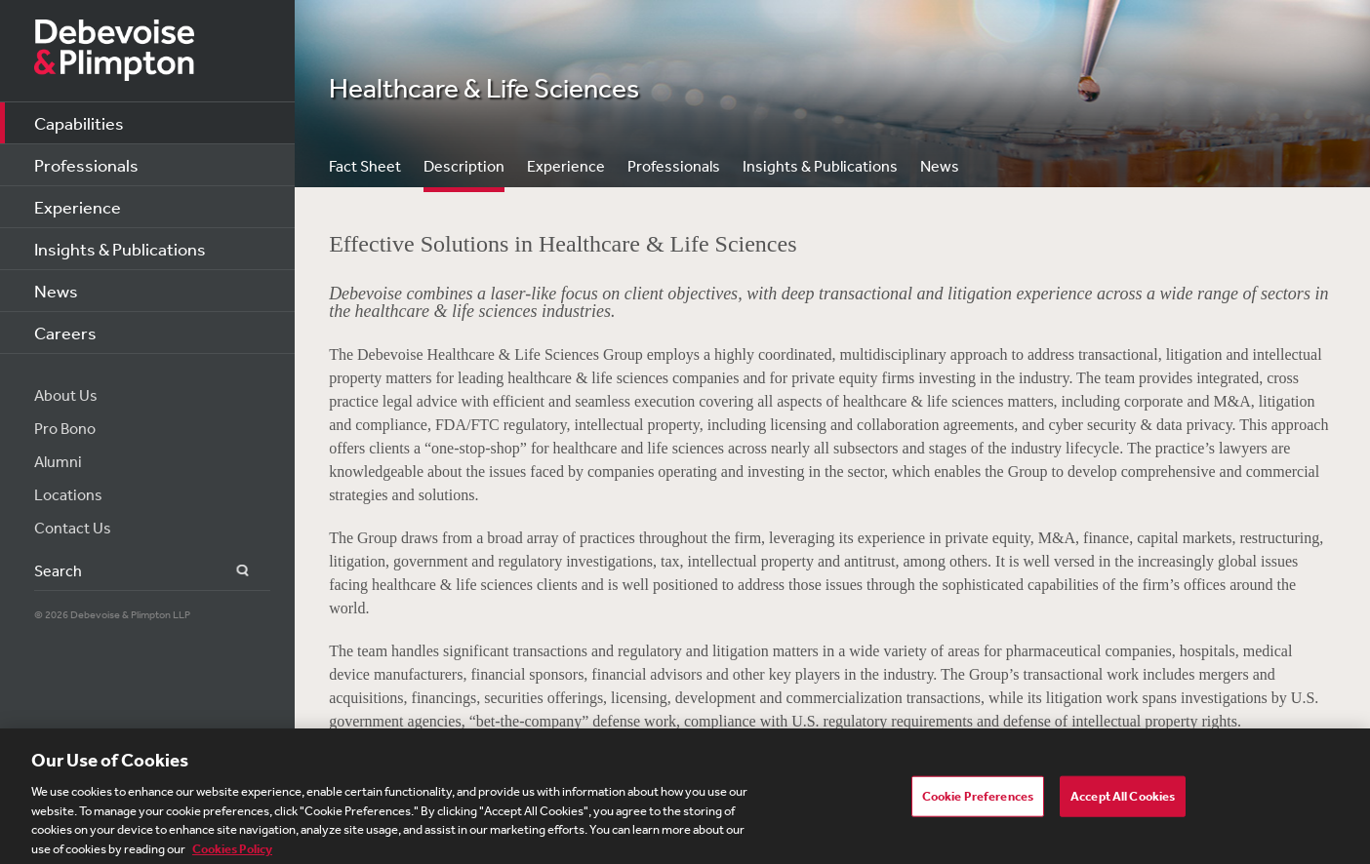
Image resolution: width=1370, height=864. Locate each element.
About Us (66, 395)
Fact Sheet (365, 166)
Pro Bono (65, 428)
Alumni (58, 461)
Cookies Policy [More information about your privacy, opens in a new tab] (232, 854)
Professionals (86, 165)
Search (231, 571)
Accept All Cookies (1122, 803)
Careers (65, 332)
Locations (68, 494)
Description (463, 166)
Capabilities (79, 123)
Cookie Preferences (977, 803)
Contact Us (72, 527)
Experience (77, 206)
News (56, 290)
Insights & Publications (120, 248)
